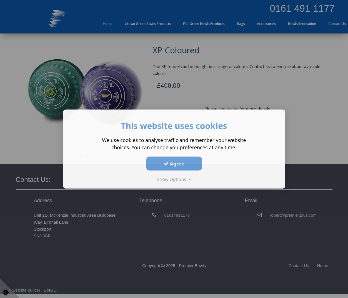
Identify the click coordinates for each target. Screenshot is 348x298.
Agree (174, 163)
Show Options (174, 179)
